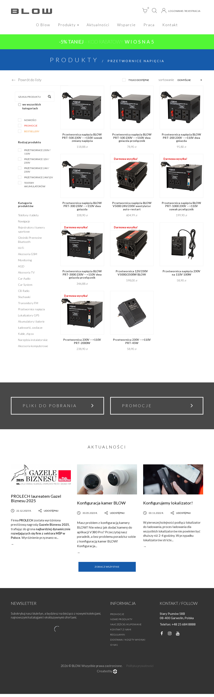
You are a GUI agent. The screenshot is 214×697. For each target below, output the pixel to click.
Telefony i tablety (28, 216)
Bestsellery (31, 132)
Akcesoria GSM (27, 255)
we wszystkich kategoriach (29, 107)
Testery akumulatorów (34, 185)
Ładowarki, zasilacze (30, 328)
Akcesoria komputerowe (33, 347)
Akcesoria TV (26, 273)
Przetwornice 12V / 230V (36, 162)
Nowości (30, 121)
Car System (25, 285)
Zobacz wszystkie (107, 569)
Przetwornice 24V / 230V (36, 171)
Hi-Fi (21, 249)
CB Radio (23, 292)
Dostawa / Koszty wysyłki (127, 642)
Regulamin (117, 637)
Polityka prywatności (139, 668)
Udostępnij (48, 513)
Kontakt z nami (120, 632)
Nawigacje (24, 222)
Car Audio (24, 279)
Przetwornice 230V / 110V (37, 153)
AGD (21, 267)
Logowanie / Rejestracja (180, 10)
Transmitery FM (28, 304)
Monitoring (25, 261)
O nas (114, 647)
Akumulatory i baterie (31, 322)
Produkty (66, 25)
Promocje (30, 126)
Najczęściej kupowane (126, 627)
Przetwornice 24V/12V (38, 178)
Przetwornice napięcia (31, 310)
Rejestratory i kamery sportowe (31, 230)
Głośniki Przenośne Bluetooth (30, 240)
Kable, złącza (26, 334)
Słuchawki (24, 298)
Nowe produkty (121, 622)
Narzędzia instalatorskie (33, 341)
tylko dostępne (138, 80)
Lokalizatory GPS (28, 316)
